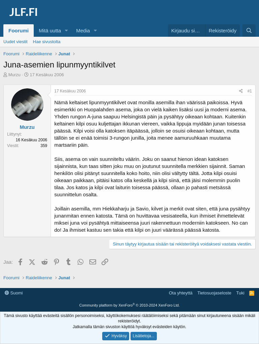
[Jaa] (241, 91)
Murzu (14, 74)
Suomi (14, 292)
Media (83, 30)
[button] (66, 30)
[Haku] (249, 30)
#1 (250, 91)
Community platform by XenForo (129, 305)
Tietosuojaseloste (214, 292)
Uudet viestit (15, 41)
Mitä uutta (50, 30)
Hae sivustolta (47, 41)
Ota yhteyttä (181, 292)
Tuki (240, 292)
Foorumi (18, 30)
